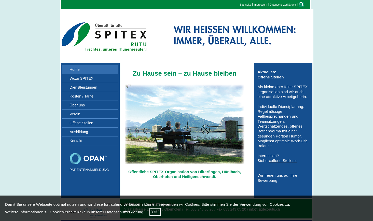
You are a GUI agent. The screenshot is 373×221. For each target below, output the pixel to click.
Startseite (245, 4)
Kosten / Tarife (81, 96)
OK (155, 212)
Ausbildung (79, 132)
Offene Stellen (81, 123)
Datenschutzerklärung (124, 212)
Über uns (77, 105)
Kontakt (76, 141)
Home (75, 69)
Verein (75, 114)
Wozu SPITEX (81, 78)
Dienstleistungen (83, 87)
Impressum (260, 4)
